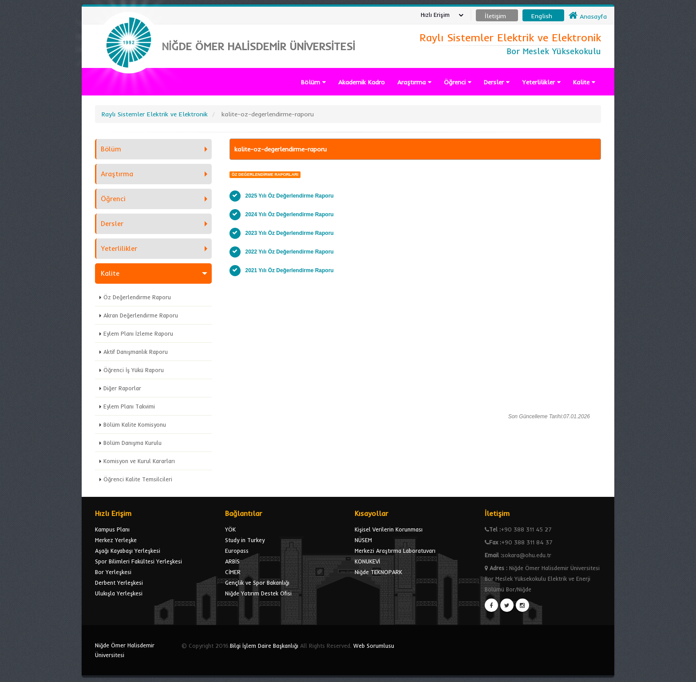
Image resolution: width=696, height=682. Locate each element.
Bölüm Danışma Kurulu (132, 442)
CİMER (233, 571)
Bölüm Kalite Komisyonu (134, 424)
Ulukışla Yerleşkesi (118, 593)
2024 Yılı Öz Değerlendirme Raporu (289, 214)
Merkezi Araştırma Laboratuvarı (395, 550)
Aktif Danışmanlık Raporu (135, 351)
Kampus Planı (112, 529)
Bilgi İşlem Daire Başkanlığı (264, 645)
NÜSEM (363, 539)
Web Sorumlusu (373, 645)
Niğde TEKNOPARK (378, 571)
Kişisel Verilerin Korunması (389, 529)
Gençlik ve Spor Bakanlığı (257, 582)
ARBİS (232, 561)
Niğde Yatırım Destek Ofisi (258, 593)
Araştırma (414, 82)
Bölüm (313, 82)
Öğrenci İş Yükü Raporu (133, 369)
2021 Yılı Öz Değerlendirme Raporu (289, 270)
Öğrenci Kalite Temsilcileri (137, 479)
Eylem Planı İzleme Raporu (138, 333)
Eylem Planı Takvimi (129, 406)
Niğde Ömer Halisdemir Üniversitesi (124, 650)
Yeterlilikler (541, 82)
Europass (237, 550)
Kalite (584, 82)
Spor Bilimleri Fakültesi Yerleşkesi (138, 561)
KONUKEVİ (367, 561)
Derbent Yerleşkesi (119, 582)
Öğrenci (457, 82)
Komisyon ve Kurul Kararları (139, 460)
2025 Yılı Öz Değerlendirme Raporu (289, 196)
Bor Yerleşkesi (113, 571)
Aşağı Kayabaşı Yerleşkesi (127, 550)
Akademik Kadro (361, 82)
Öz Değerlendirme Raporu (137, 297)
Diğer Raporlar (122, 388)
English (541, 16)
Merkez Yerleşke (116, 539)
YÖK (230, 529)
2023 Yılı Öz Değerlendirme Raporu (289, 233)
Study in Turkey (245, 539)
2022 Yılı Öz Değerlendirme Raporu (289, 252)
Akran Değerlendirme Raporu (140, 315)
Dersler (497, 82)
